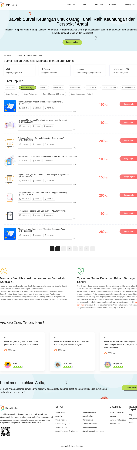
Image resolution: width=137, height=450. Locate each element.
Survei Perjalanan (30, 94)
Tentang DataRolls (117, 412)
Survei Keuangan (27, 88)
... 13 (92, 249)
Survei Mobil (10, 88)
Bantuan (113, 5)
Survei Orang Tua (109, 88)
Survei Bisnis (91, 88)
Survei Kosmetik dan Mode (81, 94)
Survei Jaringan (11, 94)
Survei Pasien (75, 88)
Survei (83, 5)
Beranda (71, 5)
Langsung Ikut (72, 42)
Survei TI (43, 88)
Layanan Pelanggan (118, 420)
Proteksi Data (115, 424)
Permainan (98, 5)
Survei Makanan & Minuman (53, 94)
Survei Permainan (90, 424)
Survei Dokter (58, 88)
